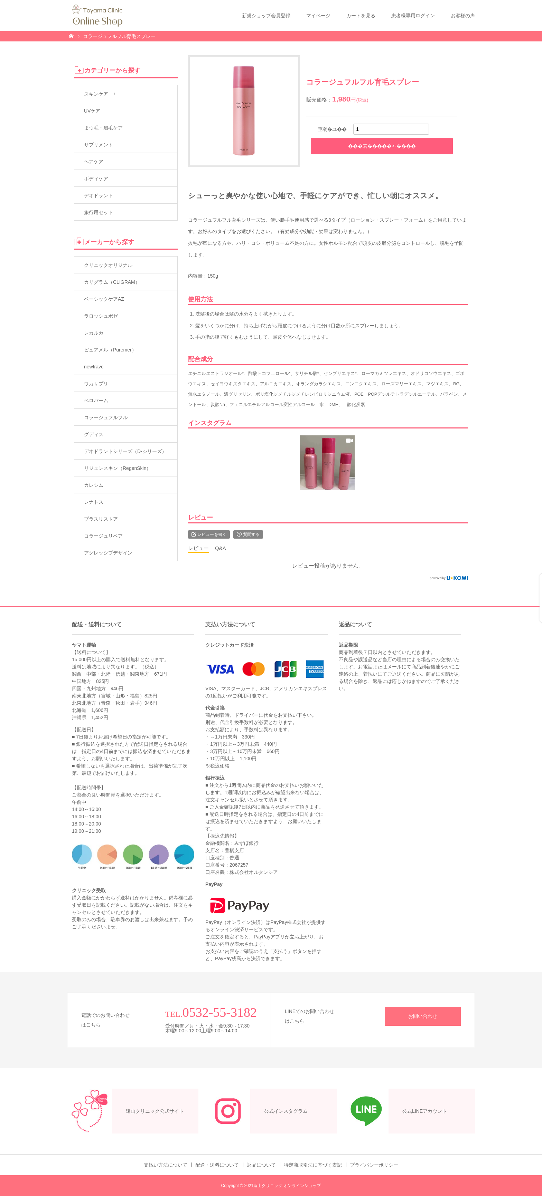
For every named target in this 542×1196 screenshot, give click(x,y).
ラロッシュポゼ (101, 316)
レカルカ (93, 333)
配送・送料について (217, 1165)
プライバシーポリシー (374, 1165)
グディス (93, 434)
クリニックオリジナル (108, 265)
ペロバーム (96, 400)
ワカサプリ (96, 383)
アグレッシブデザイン (108, 553)
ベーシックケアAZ (104, 299)
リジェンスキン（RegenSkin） (117, 468)
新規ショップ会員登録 (266, 15)
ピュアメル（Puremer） (110, 350)
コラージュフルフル (106, 417)
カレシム (93, 485)
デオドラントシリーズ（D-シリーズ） (125, 451)
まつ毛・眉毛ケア (103, 128)
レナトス (93, 502)
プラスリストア (101, 519)
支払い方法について (165, 1165)
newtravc (93, 366)
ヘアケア (93, 161)
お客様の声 (463, 15)
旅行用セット (98, 212)
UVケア (92, 111)
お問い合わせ (422, 1016)
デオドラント (98, 195)
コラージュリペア (103, 536)
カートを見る (360, 15)
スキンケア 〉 (101, 94)
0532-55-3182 (220, 1012)
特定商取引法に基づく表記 (313, 1165)
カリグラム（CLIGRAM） (112, 282)
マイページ (318, 15)
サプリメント (98, 144)
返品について (261, 1165)
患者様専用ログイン (413, 15)
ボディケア (96, 178)
